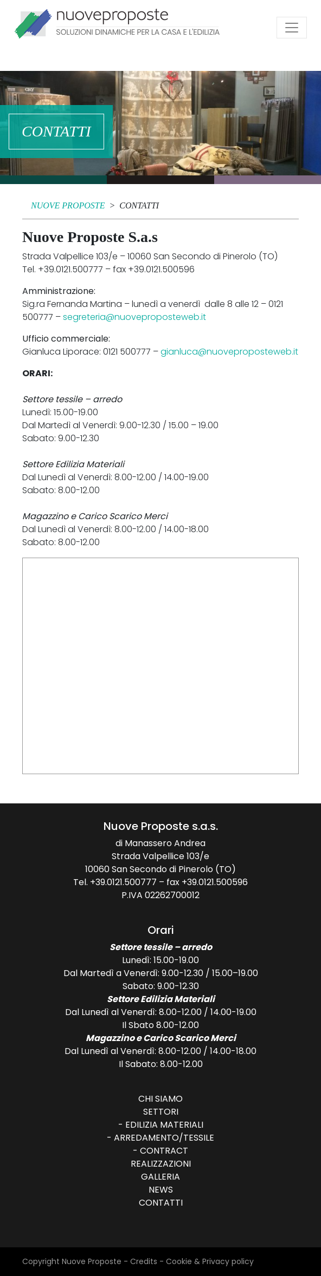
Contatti (161, 1202)
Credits (143, 1261)
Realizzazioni (161, 1163)
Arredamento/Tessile (164, 1137)
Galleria (160, 1176)
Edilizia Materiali (164, 1124)
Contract (164, 1150)
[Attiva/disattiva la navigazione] (292, 27)
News (161, 1189)
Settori (160, 1111)
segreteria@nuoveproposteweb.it (134, 317)
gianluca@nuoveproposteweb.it (229, 351)
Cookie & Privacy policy (210, 1261)
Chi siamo (160, 1098)
